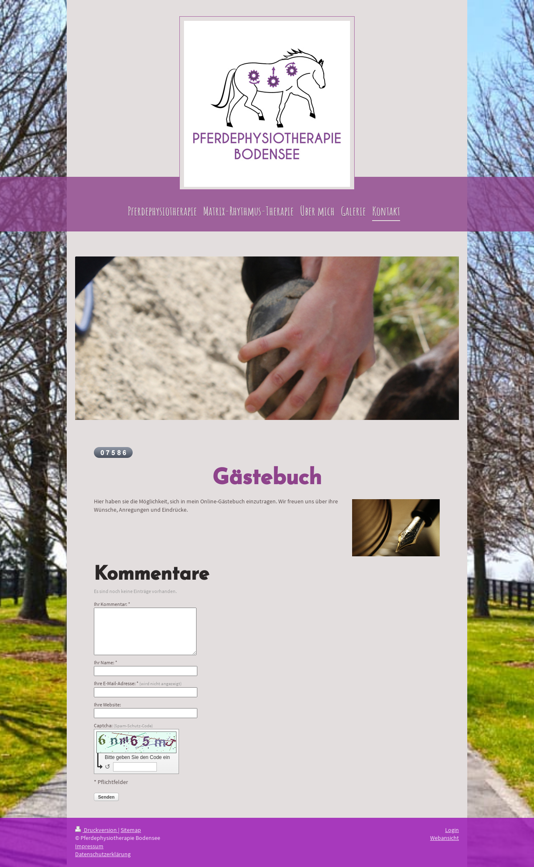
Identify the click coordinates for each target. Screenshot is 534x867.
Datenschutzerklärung (103, 854)
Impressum (89, 846)
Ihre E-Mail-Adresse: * (137, 683)
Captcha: (123, 725)
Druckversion (96, 830)
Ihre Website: (107, 704)
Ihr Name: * (105, 662)
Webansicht (444, 838)
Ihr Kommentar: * (112, 604)
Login (452, 830)
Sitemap (131, 830)
